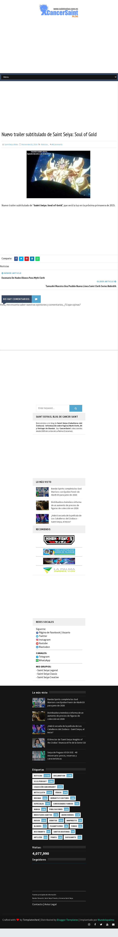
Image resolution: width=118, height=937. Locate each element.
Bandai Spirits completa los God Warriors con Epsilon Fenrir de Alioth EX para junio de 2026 (66, 491)
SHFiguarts (70, 837)
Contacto (37, 904)
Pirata (54, 837)
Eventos (53, 820)
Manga (37, 809)
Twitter (41, 636)
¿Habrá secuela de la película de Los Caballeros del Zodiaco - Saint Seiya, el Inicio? (66, 518)
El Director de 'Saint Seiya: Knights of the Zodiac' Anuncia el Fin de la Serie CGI (66, 741)
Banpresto (72, 820)
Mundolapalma (106, 919)
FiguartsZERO (56, 826)
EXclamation (59, 776)
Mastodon (43, 646)
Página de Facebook (48, 632)
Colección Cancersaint (45, 787)
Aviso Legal (50, 904)
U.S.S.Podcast (40, 781)
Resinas (37, 798)
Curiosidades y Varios (63, 804)
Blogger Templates (67, 919)
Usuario (66, 632)
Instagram (43, 639)
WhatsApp (43, 660)
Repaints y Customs (59, 798)
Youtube (42, 643)
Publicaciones (56, 809)
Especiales (39, 804)
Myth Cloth (39, 792)
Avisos (37, 820)
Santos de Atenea (61, 832)
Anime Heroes (67, 815)
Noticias (44, 144)
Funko (74, 826)
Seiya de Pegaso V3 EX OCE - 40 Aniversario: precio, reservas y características (62, 755)
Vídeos (58, 792)
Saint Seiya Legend (47, 670)
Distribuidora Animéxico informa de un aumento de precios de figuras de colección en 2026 (66, 505)
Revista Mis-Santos (43, 815)
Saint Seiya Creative (48, 677)
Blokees (37, 826)
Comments (57, 144)
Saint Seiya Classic (47, 673)
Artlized (38, 837)
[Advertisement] (52, 105)
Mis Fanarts (39, 832)
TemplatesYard (31, 919)
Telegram (43, 656)
